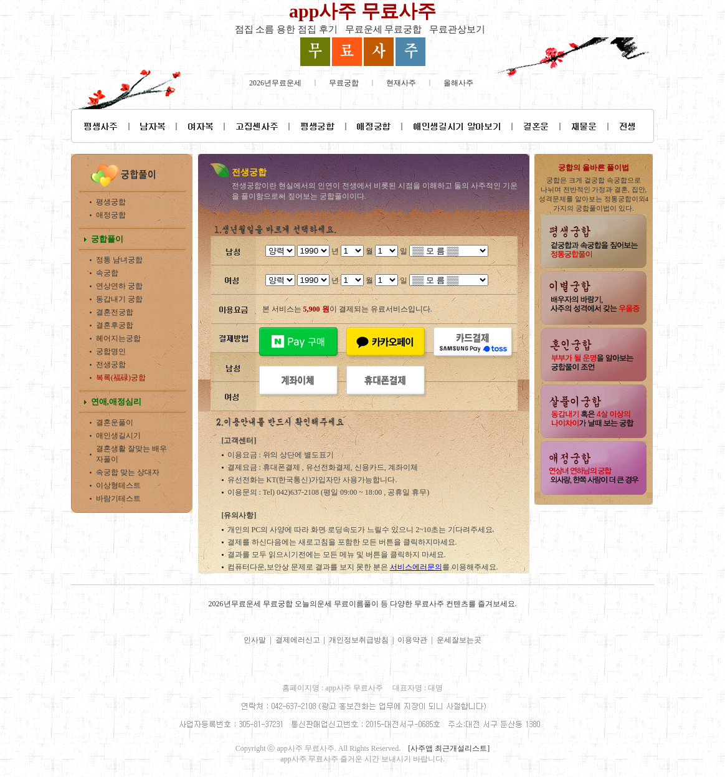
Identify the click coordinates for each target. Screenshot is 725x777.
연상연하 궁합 (119, 286)
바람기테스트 (118, 498)
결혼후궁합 (114, 325)
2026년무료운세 (275, 83)
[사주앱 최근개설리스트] (449, 748)
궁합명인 (111, 351)
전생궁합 (111, 364)
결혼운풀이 (114, 422)
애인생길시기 (118, 435)
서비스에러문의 (416, 567)
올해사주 (458, 83)
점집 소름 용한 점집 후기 (286, 29)
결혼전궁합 (114, 312)
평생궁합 (111, 202)
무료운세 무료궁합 (383, 29)
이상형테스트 (118, 485)
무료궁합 (344, 83)
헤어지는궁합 (118, 338)
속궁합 (107, 273)
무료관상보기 (457, 29)
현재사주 (401, 83)
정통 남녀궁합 (119, 259)
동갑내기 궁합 (119, 299)
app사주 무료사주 (362, 11)
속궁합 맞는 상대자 (127, 472)
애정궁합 (111, 215)
